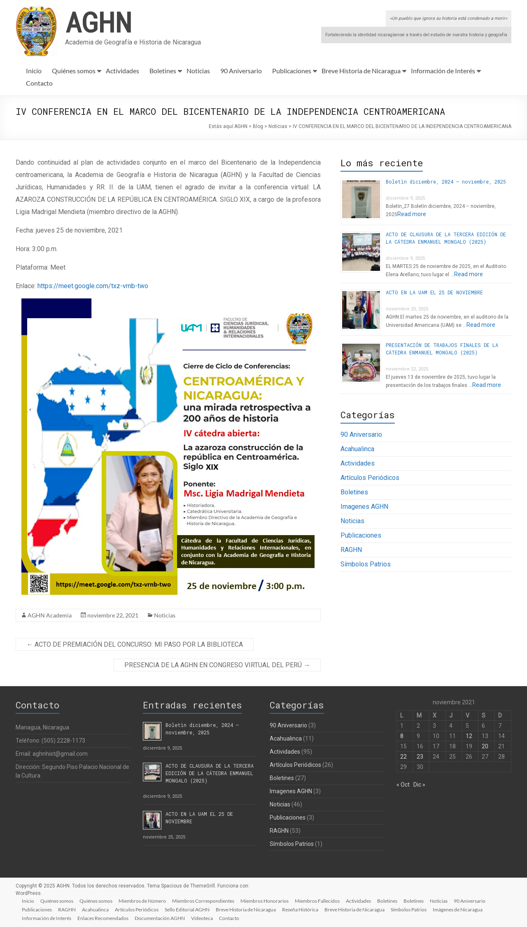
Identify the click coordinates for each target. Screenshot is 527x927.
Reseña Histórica (303, 909)
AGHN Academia (50, 615)
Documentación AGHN (161, 918)
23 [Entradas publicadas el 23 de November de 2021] (420, 756)
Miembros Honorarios (267, 900)
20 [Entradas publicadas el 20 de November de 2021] (485, 746)
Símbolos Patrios (365, 564)
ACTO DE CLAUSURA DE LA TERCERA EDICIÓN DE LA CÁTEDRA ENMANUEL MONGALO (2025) (210, 773)
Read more (411, 214)
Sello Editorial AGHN (189, 909)
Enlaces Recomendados (103, 918)
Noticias (198, 71)
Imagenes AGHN (364, 506)
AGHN (98, 22)
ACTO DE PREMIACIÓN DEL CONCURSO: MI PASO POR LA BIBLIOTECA (134, 644)
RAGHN (351, 550)
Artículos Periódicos (369, 478)
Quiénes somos (74, 71)
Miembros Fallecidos (320, 900)
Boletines (162, 71)
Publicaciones (291, 71)
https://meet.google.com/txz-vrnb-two (92, 286)
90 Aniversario (241, 71)
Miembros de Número (144, 900)
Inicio (34, 71)
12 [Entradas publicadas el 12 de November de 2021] (469, 736)
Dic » (419, 784)
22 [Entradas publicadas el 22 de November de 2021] (403, 756)
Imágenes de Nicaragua (462, 909)
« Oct (403, 784)
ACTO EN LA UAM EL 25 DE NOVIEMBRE (434, 292)
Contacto (39, 83)
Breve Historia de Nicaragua (361, 71)
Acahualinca (357, 449)
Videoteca (204, 918)
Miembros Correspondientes (205, 900)
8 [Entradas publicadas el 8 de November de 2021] (401, 736)
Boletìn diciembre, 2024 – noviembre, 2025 (446, 181)
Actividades (122, 71)
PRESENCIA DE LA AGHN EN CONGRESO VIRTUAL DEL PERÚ (217, 665)
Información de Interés (443, 71)
